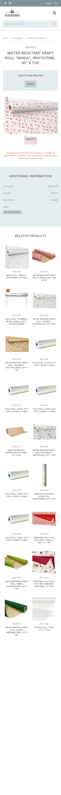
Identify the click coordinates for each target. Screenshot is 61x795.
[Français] (55, 3)
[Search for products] (30, 24)
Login (48, 3)
